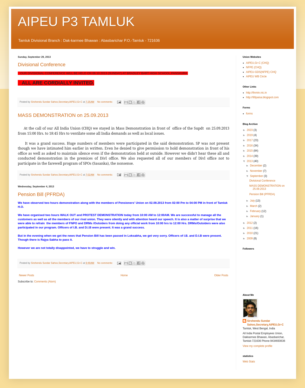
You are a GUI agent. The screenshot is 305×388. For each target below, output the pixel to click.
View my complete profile (257, 346)
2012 (250, 222)
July (253, 200)
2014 (250, 156)
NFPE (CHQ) (254, 67)
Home (124, 275)
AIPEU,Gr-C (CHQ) (257, 62)
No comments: (105, 101)
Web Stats (249, 361)
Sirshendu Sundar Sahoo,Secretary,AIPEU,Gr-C (265, 322)
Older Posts (221, 275)
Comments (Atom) (45, 281)
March (254, 206)
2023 (250, 130)
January (255, 216)
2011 (250, 228)
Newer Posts (26, 275)
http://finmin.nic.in (256, 92)
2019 (250, 135)
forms (249, 113)
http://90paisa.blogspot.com (262, 97)
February (255, 211)
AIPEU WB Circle (256, 76)
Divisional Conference (41, 64)
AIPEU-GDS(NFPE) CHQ (261, 72)
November (256, 170)
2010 (250, 233)
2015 (250, 150)
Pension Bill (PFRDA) (41, 194)
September (257, 176)
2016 (250, 145)
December (256, 165)
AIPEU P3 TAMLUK (76, 21)
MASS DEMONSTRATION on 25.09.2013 (63, 115)
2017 (250, 140)
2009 (250, 238)
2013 (250, 161)
